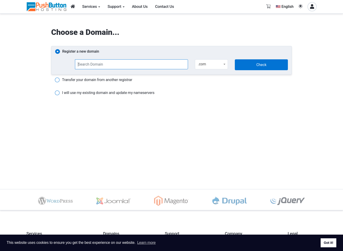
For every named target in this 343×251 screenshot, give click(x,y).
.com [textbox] (202, 64)
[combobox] (211, 64)
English (284, 6)
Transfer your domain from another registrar (93, 80)
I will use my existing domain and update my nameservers (105, 93)
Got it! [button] (328, 243)
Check (261, 65)
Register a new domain (77, 51)
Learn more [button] (146, 243)
